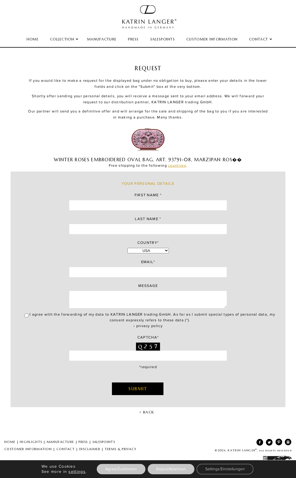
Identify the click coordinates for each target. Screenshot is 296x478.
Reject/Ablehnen (171, 469)
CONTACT (65, 449)
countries (177, 165)
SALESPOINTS (103, 442)
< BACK (146, 412)
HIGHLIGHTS (31, 442)
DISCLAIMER (89, 449)
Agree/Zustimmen (121, 469)
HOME (9, 442)
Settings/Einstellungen (225, 469)
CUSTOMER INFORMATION (28, 449)
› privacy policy (148, 326)
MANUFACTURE (60, 442)
